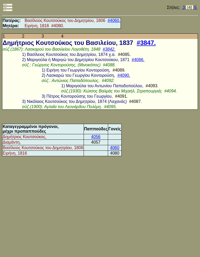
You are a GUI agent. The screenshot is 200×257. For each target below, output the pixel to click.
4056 (96, 137)
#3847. (146, 42)
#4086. (138, 59)
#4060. (114, 20)
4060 (115, 147)
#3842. (109, 49)
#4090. (123, 75)
